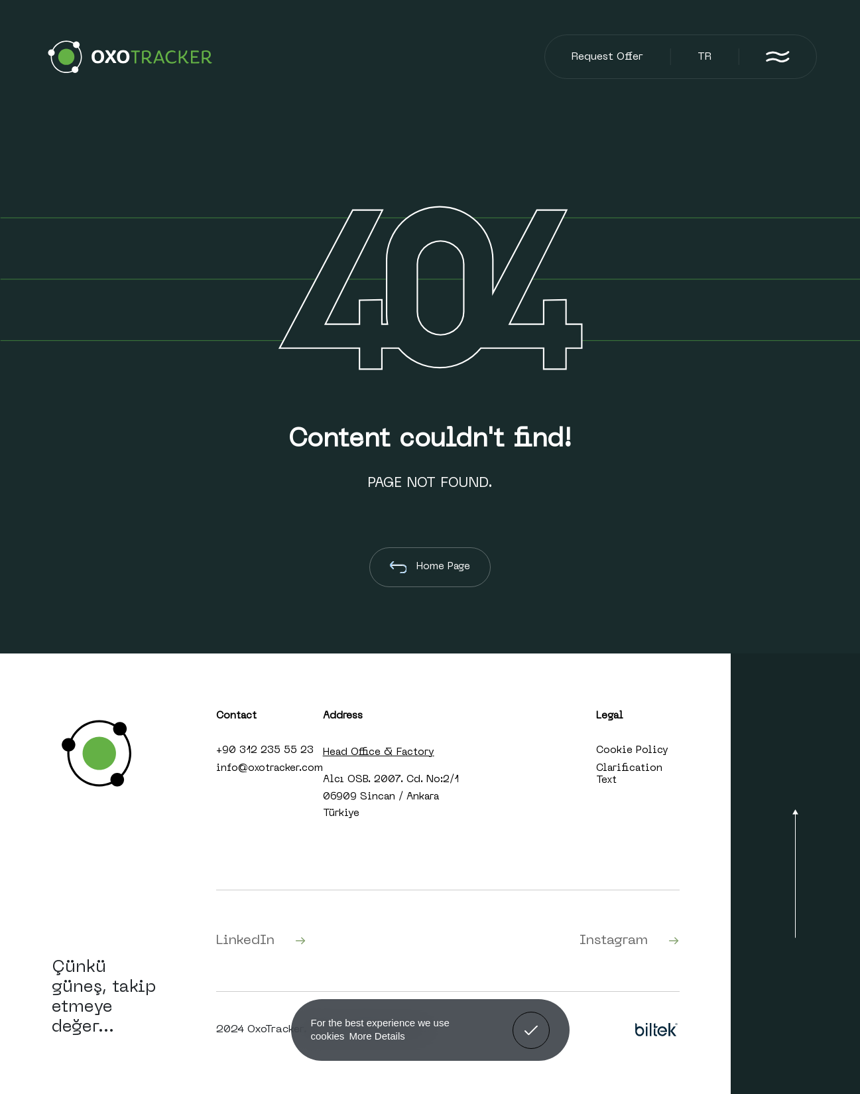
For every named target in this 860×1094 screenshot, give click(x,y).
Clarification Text (629, 774)
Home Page (430, 567)
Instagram (630, 940)
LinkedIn (261, 940)
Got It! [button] (530, 1020)
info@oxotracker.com (269, 768)
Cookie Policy (632, 750)
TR (704, 57)
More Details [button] (377, 1036)
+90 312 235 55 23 (265, 750)
